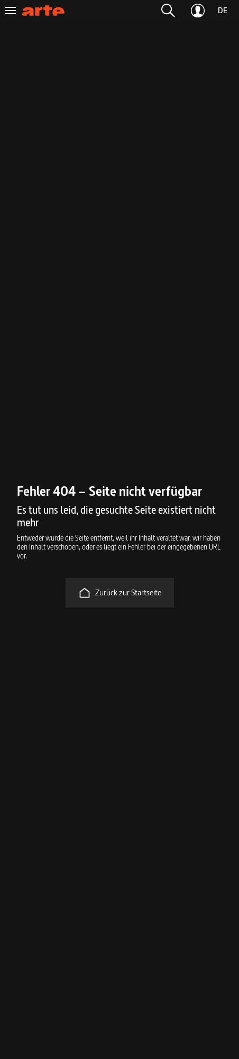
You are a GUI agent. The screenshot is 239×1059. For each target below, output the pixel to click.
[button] (168, 10)
